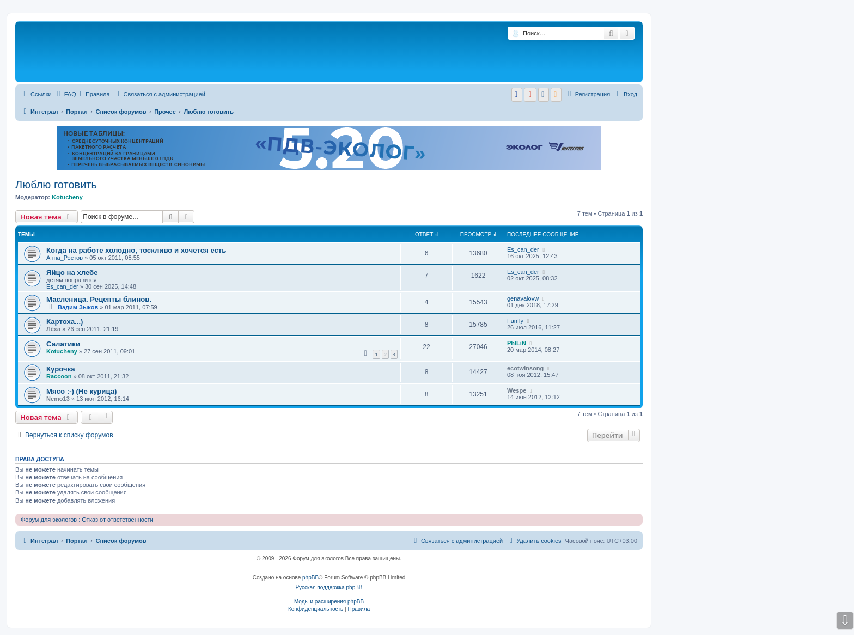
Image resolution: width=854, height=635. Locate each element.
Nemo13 (58, 398)
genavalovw (523, 298)
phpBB (310, 578)
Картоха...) (64, 322)
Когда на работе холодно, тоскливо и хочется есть (136, 250)
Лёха (53, 329)
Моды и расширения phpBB (329, 602)
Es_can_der (523, 249)
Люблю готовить (56, 185)
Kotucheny (67, 197)
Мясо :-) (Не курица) (81, 391)
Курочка (60, 369)
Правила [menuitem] (95, 94)
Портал (77, 111)
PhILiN (516, 343)
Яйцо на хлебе (72, 272)
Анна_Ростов (64, 257)
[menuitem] (65, 94)
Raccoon (58, 376)
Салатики (63, 344)
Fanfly (515, 321)
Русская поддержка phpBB (328, 587)
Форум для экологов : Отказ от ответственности (87, 519)
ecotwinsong (525, 368)
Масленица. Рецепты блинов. (98, 299)
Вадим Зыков (78, 307)
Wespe (516, 390)
